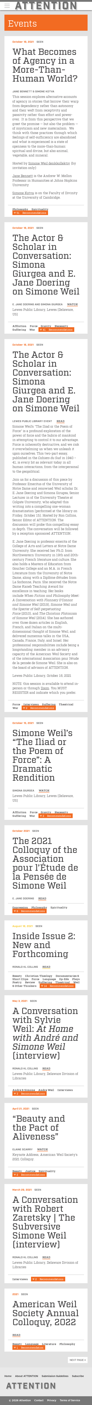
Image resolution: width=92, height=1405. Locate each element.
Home (8, 1376)
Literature (49, 1343)
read (61, 420)
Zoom (45, 688)
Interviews (31, 704)
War (32, 329)
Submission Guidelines (55, 1376)
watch (72, 304)
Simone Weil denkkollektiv (49, 163)
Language (50, 978)
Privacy (51, 1400)
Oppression (20, 907)
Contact (39, 1400)
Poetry (17, 982)
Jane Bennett (22, 176)
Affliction (19, 325)
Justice (30, 1170)
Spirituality (40, 209)
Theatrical (66, 704)
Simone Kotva (23, 193)
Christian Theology (39, 975)
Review (30, 982)
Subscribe (78, 1376)
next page (77, 1360)
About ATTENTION (26, 1376)
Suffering (19, 329)
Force (34, 325)
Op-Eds (64, 978)
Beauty (17, 975)
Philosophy (20, 209)
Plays (76, 978)
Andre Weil (46, 1089)
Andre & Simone (24, 1089)
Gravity (46, 325)
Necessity (61, 325)
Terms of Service (70, 1400)
